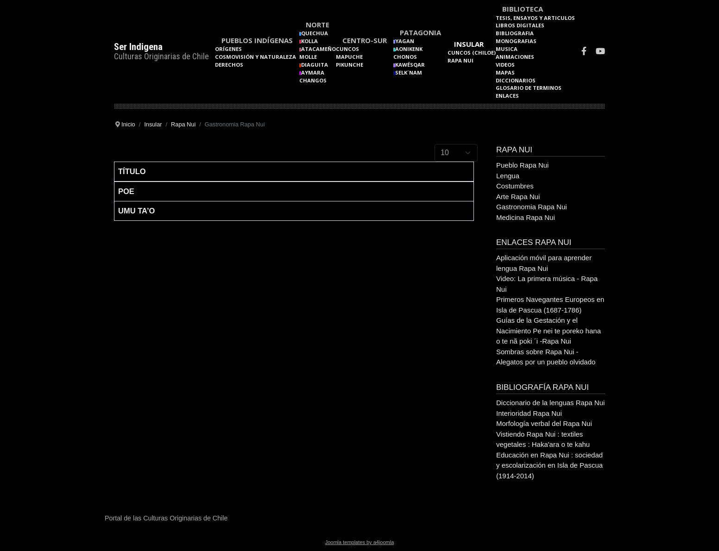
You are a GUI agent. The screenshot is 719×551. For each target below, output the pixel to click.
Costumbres (515, 186)
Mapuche (349, 56)
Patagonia (420, 32)
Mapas (505, 72)
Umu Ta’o (136, 211)
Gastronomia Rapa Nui (531, 207)
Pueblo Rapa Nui (522, 165)
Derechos (229, 64)
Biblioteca (522, 8)
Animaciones (515, 56)
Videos (505, 64)
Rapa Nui (460, 60)
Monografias (516, 41)
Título (132, 171)
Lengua (507, 176)
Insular (469, 44)
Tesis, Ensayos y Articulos (535, 17)
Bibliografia (515, 33)
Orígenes (228, 48)
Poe (126, 191)
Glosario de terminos (528, 87)
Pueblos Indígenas (257, 40)
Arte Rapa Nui (518, 196)
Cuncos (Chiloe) (472, 52)
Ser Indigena (138, 46)
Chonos (405, 56)
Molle (308, 56)
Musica (506, 48)
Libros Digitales (520, 25)
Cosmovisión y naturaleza (255, 56)
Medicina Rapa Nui (525, 217)
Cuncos (347, 48)
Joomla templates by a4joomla (359, 542)
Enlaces (507, 95)
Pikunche (349, 64)
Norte (317, 24)
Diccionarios (516, 80)
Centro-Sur (364, 40)
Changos (313, 80)
